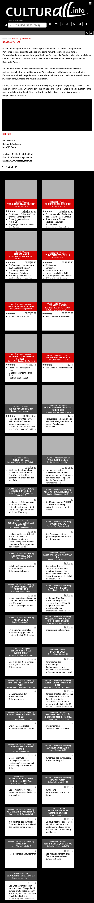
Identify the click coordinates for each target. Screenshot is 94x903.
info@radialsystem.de (21, 157)
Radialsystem (57, 780)
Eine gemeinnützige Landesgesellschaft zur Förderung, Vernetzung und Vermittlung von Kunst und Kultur (21, 763)
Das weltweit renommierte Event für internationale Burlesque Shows (58, 856)
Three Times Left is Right (57, 273)
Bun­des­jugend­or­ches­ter (19, 219)
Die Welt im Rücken (54, 270)
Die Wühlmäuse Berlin (58, 357)
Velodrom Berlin (57, 588)
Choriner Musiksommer (58, 204)
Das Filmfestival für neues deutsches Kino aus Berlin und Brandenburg (22, 792)
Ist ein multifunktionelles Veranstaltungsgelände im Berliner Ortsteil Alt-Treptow (21, 632)
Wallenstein (51, 265)
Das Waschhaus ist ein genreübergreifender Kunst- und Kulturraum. (58, 536)
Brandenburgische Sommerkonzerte (58, 811)
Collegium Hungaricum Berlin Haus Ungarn (57, 620)
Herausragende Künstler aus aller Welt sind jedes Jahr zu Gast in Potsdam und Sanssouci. (59, 423)
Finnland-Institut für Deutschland (21, 588)
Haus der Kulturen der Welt (20, 684)
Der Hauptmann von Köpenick (59, 275)
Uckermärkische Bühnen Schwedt (21, 357)
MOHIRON (13, 222)
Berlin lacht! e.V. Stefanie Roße (21, 716)
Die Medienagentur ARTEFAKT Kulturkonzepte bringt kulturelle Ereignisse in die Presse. (59, 506)
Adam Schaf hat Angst (19, 316)
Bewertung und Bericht (21, 38)
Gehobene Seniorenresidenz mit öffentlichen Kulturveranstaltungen (21, 568)
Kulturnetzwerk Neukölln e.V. (57, 556)
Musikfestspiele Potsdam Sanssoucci (58, 408)
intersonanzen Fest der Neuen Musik (21, 255)
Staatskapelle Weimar (56, 219)
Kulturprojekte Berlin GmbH (21, 747)
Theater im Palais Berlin (21, 306)
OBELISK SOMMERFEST (58, 316)
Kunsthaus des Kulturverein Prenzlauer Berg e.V (58, 759)
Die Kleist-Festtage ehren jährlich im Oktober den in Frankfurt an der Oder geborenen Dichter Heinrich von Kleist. (21, 475)
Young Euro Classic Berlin (21, 204)
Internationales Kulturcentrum (22, 854)
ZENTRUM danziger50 (58, 748)
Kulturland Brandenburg (21, 812)
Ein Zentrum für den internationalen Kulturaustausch (18, 696)
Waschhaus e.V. (58, 524)
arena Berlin (21, 620)
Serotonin (50, 268)
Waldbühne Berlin (58, 460)
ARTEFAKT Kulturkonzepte (58, 492)
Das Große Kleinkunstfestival (59, 368)
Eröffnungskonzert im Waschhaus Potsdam (18, 271)
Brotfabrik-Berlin (21, 491)
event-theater (57, 652)
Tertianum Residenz (21, 556)
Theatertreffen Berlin (58, 255)
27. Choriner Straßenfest (21, 876)
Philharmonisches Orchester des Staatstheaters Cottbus (58, 215)
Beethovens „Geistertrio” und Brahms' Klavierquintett (22, 215)
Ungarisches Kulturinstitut (57, 630)
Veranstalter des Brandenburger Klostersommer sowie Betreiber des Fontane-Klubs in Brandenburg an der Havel (59, 667)
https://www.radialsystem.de (17, 160)
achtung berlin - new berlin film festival (21, 779)
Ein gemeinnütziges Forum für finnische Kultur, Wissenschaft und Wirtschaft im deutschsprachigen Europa (22, 602)
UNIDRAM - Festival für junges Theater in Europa (58, 716)
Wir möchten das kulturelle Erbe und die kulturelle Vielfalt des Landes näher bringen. (22, 824)
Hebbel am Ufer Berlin (21, 409)
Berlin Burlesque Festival (57, 844)
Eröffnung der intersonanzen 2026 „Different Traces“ (22, 266)
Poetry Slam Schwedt (18, 378)
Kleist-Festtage (21, 460)
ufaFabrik (21, 844)
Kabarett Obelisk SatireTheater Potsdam (57, 306)
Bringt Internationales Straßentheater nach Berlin (21, 727)
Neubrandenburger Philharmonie (54, 223)
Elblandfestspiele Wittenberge (21, 652)
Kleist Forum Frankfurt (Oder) (58, 684)
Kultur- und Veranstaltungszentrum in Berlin (57, 792)
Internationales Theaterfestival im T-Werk (57, 727)
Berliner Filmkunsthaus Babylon (21, 524)
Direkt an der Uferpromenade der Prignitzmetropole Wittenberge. (22, 664)
